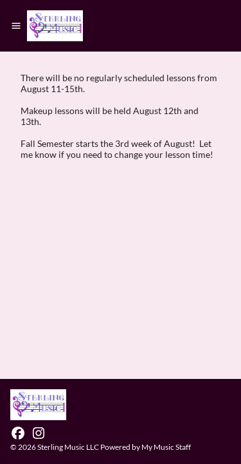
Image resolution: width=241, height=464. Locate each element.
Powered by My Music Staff (145, 447)
